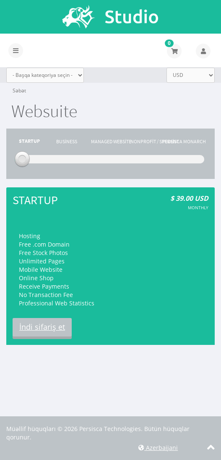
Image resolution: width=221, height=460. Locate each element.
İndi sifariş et (42, 327)
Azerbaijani (158, 448)
